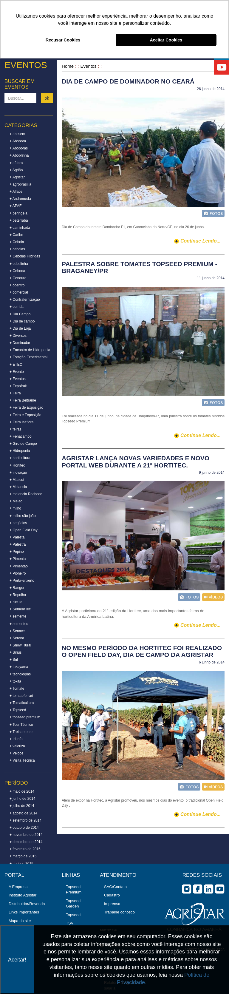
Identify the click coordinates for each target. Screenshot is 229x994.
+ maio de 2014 (22, 791)
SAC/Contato (115, 887)
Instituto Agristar (22, 895)
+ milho (15, 508)
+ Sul (14, 659)
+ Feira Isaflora (21, 422)
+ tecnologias (20, 674)
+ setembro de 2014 (25, 820)
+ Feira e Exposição (25, 415)
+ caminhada (20, 228)
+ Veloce (16, 753)
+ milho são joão (23, 516)
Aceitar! (17, 960)
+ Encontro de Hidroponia (30, 350)
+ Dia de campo (22, 321)
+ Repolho (18, 595)
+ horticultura (20, 458)
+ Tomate (17, 688)
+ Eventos (18, 379)
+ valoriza (17, 746)
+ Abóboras (19, 148)
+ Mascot (17, 480)
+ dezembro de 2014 (26, 842)
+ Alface (16, 191)
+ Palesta (17, 537)
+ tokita (15, 681)
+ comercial (19, 292)
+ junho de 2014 (22, 799)
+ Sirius (15, 652)
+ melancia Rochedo (26, 494)
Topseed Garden (73, 904)
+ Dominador (20, 343)
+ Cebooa (17, 271)
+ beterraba (19, 220)
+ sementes (19, 624)
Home (68, 66)
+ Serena (17, 638)
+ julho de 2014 (22, 806)
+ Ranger (17, 588)
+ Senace (17, 631)
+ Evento (17, 372)
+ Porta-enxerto (22, 580)
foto (213, 213)
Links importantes (24, 912)
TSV (69, 923)
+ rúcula (16, 602)
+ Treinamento (21, 732)
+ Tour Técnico (21, 725)
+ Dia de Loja (20, 328)
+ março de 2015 (23, 856)
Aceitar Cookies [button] (166, 40)
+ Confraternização (25, 299)
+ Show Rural (20, 645)
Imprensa (112, 904)
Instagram (186, 889)
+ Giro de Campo (23, 444)
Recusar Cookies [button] (63, 40)
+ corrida (17, 307)
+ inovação (18, 472)
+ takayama (19, 667)
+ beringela (18, 213)
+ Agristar (17, 177)
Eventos (89, 66)
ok (47, 98)
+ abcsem (17, 134)
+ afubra (16, 163)
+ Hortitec (17, 465)
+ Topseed (18, 710)
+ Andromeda (20, 199)
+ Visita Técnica (22, 760)
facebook (197, 889)
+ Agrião (16, 170)
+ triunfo (16, 739)
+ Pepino (17, 552)
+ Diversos (18, 336)
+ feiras (15, 429)
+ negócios (18, 523)
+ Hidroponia (20, 451)
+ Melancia (18, 487)
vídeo (213, 597)
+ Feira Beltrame (23, 400)
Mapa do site (20, 921)
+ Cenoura (18, 278)
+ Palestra (18, 544)
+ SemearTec (20, 609)
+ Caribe (16, 235)
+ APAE (16, 206)
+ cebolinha (19, 264)
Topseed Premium (73, 890)
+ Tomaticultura (22, 703)
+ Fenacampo (21, 436)
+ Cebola (17, 242)
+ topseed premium (25, 717)
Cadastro (112, 895)
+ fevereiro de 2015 (25, 849)
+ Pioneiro (18, 573)
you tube (220, 889)
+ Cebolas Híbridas (25, 256)
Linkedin (208, 889)
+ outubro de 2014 (24, 827)
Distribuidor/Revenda (27, 904)
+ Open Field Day (24, 530)
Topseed (73, 915)
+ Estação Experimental (28, 357)
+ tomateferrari (21, 696)
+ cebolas (17, 249)
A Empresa (18, 887)
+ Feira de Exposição (26, 407)
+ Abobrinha (19, 155)
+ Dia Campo (20, 314)
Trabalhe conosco (119, 912)
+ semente (18, 616)
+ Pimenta (18, 559)
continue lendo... (200, 240)
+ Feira (15, 393)
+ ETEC (16, 364)
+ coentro (17, 285)
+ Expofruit (18, 386)
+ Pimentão (19, 566)
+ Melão (16, 501)
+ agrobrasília (20, 184)
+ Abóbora (18, 141)
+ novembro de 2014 (26, 835)
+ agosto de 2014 (23, 813)
